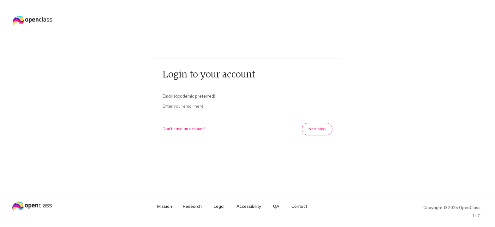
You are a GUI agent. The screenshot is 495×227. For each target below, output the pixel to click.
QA (276, 206)
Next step (317, 128)
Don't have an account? (184, 128)
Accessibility (248, 206)
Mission (164, 206)
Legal (219, 206)
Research (192, 206)
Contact (299, 206)
